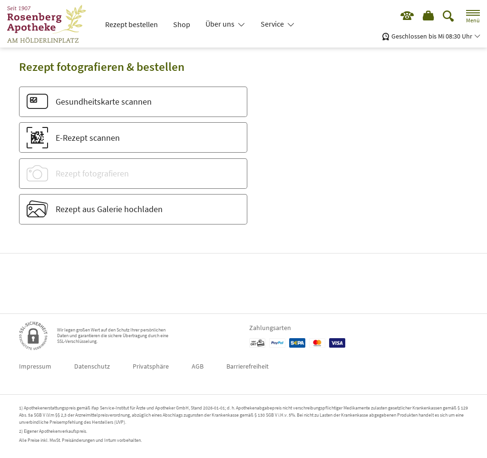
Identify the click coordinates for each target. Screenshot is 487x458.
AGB (198, 366)
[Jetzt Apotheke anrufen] (404, 17)
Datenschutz (92, 366)
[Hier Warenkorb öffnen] (427, 17)
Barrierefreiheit (247, 366)
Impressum (35, 366)
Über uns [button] (220, 24)
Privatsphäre (151, 366)
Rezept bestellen (131, 24)
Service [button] (273, 24)
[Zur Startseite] (50, 24)
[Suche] (448, 16)
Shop (181, 24)
